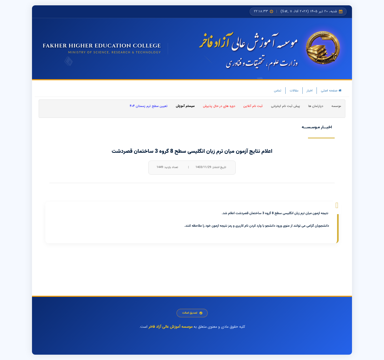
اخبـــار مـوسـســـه (317, 127)
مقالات (294, 90)
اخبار (310, 90)
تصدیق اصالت (192, 313)
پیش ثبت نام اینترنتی (285, 106)
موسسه (336, 106)
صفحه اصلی (331, 90)
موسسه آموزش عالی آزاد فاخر (171, 327)
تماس (277, 90)
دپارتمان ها (315, 106)
